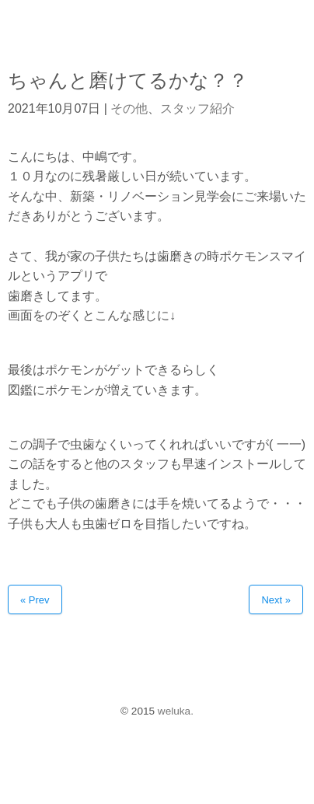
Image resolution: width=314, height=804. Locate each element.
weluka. (176, 711)
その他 (129, 108)
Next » (276, 600)
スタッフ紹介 (197, 108)
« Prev (35, 600)
